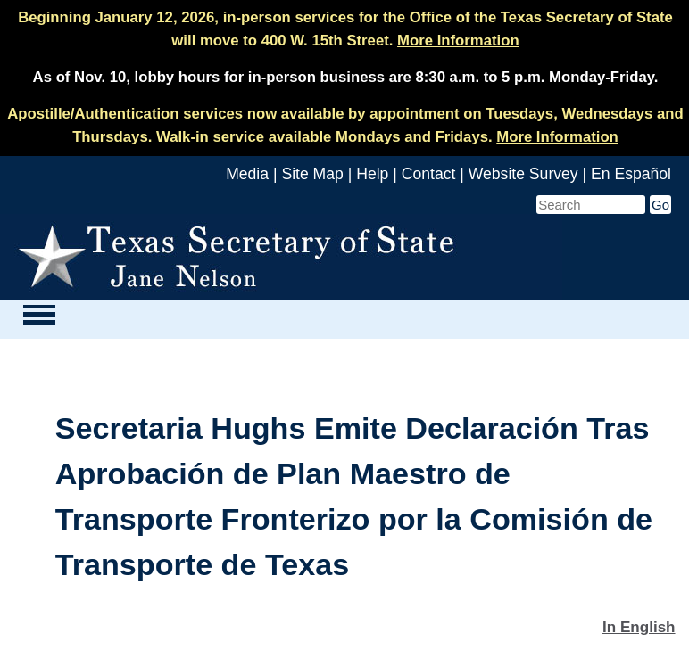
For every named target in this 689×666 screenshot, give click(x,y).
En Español (631, 174)
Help (372, 174)
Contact (429, 174)
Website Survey (523, 174)
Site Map (312, 174)
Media (247, 174)
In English (639, 627)
